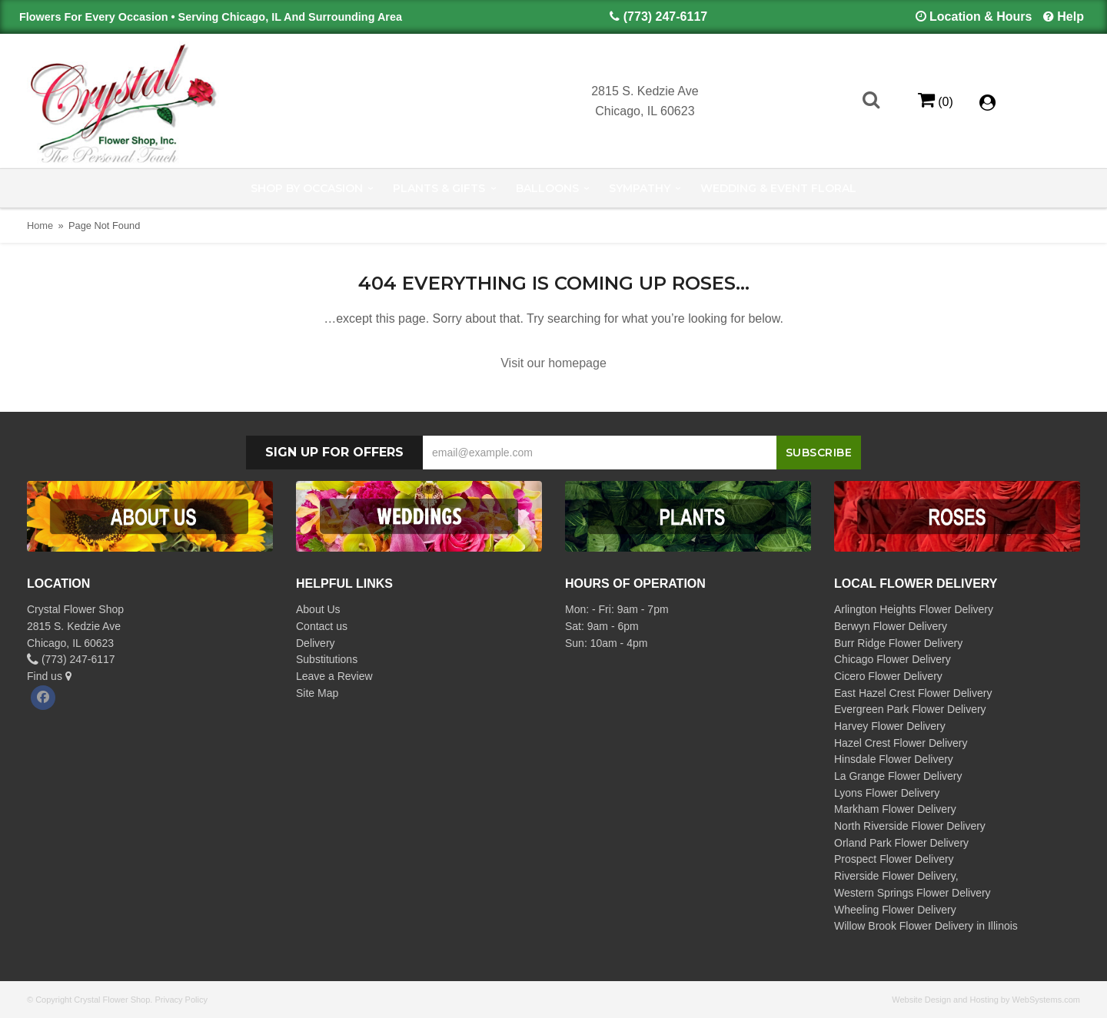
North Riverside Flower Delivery (910, 826)
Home (40, 225)
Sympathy (639, 188)
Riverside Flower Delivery (895, 876)
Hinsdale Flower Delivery (893, 759)
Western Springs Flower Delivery (912, 893)
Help (1070, 16)
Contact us (321, 626)
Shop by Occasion (307, 188)
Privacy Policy (181, 999)
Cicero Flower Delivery (888, 676)
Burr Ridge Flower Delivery (898, 643)
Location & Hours (980, 16)
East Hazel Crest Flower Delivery (913, 693)
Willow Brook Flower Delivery (903, 926)
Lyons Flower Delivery (886, 793)
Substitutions (326, 659)
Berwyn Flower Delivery (890, 626)
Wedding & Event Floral (778, 188)
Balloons (547, 188)
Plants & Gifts (439, 188)
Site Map (317, 693)
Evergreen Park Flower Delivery (910, 709)
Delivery (315, 643)
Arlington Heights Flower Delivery (913, 609)
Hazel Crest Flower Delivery (900, 743)
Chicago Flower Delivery (892, 659)
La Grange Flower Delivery (898, 776)
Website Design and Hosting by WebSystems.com (986, 999)
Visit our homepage (553, 363)
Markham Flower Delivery (895, 809)
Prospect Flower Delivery (894, 859)
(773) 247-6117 (665, 16)
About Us (318, 609)
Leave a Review (334, 676)
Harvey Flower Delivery (890, 726)
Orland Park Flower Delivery (901, 843)
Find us (49, 676)
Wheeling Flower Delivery (895, 910)
